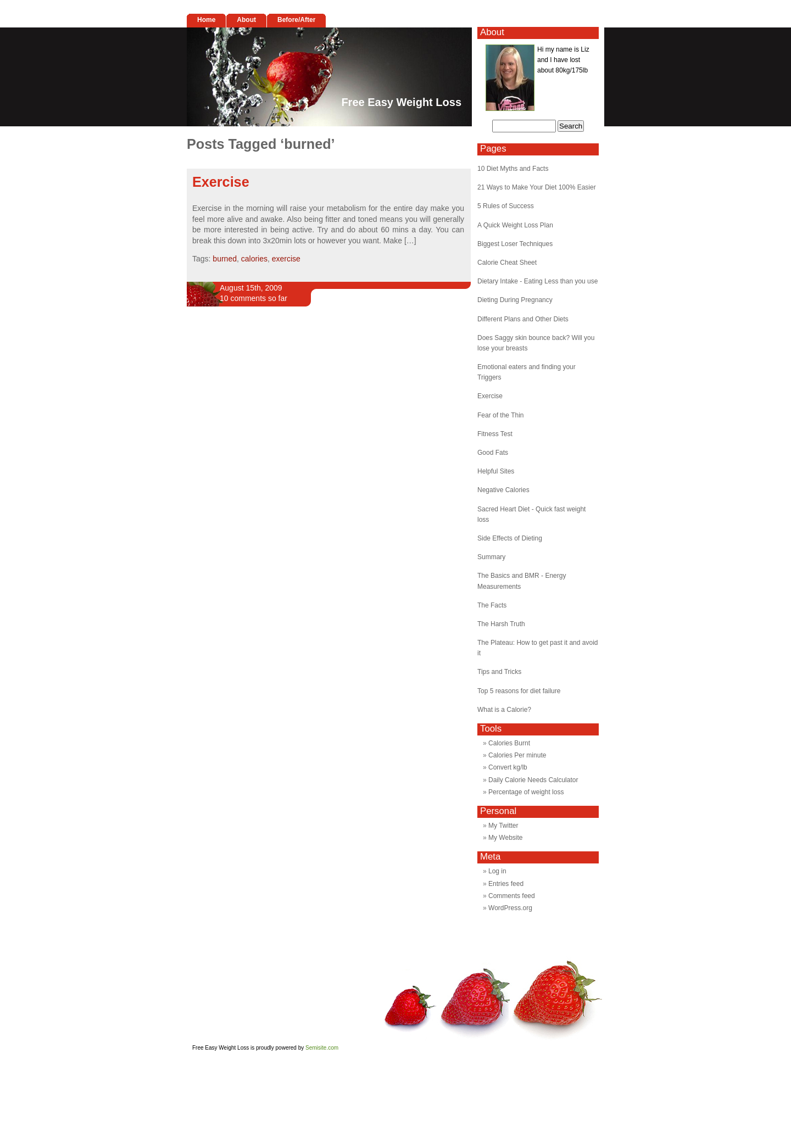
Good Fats (492, 452)
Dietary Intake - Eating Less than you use (537, 281)
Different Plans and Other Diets (523, 319)
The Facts (491, 605)
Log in (497, 871)
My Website (505, 837)
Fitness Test (495, 434)
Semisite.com (321, 1048)
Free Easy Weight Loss (401, 102)
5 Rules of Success (505, 206)
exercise (286, 258)
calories (254, 258)
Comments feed (511, 896)
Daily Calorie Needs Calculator (533, 780)
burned (225, 258)
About (246, 20)
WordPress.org (510, 908)
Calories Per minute (517, 755)
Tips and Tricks (499, 672)
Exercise (220, 181)
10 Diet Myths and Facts (512, 168)
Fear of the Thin (500, 415)
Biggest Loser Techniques (515, 244)
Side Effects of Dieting (509, 538)
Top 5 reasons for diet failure (518, 691)
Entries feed (505, 884)
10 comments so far (253, 298)
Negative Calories (503, 490)
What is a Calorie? (504, 709)
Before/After (296, 20)
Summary (491, 557)
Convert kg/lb (507, 767)
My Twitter (503, 825)
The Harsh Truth (501, 624)
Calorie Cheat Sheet (507, 262)
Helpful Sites (495, 471)
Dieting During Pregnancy (515, 300)
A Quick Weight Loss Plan (515, 225)
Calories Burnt (509, 743)
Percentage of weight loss (526, 792)
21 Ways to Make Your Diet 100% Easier (536, 187)
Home (206, 20)
